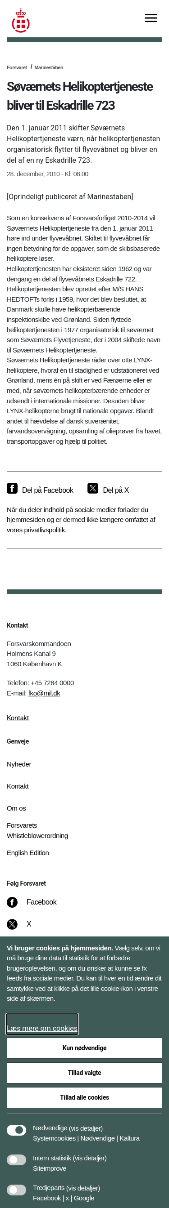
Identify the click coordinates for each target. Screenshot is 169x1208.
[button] (86, 1123)
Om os (16, 808)
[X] (29, 929)
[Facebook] (37, 907)
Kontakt (18, 718)
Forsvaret (17, 67)
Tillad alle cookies (84, 1097)
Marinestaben (48, 67)
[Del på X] (107, 490)
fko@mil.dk (44, 693)
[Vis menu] (150, 18)
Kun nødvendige (85, 1048)
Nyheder (19, 764)
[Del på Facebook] (40, 490)
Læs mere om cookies (42, 1028)
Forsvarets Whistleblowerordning (37, 830)
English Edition (28, 852)
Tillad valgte (84, 1072)
